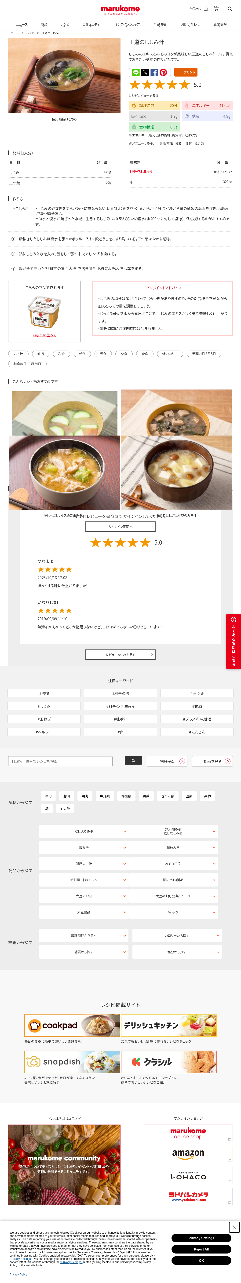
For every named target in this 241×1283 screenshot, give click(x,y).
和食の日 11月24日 (27, 363)
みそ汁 (151, 143)
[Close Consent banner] (234, 1227)
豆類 (189, 770)
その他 (65, 783)
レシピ (64, 21)
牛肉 (48, 770)
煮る (178, 143)
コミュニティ (90, 21)
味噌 (40, 353)
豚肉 (66, 770)
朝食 (82, 353)
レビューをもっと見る (120, 604)
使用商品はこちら (64, 119)
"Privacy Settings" (21, 1259)
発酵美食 (159, 21)
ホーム (14, 33)
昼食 (103, 353)
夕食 (124, 353)
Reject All (201, 1249)
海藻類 (126, 770)
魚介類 (199, 143)
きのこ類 (167, 770)
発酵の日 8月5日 (204, 353)
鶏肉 (85, 770)
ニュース (21, 21)
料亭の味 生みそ (143, 172)
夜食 (145, 353)
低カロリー (170, 353)
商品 (43, 21)
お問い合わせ (189, 21)
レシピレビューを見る (144, 95)
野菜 (146, 770)
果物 (207, 770)
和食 (61, 353)
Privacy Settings (201, 1238)
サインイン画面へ (121, 476)
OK (201, 1260)
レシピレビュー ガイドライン (216, 439)
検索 (230, 9)
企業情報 (219, 21)
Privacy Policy (18, 1274)
